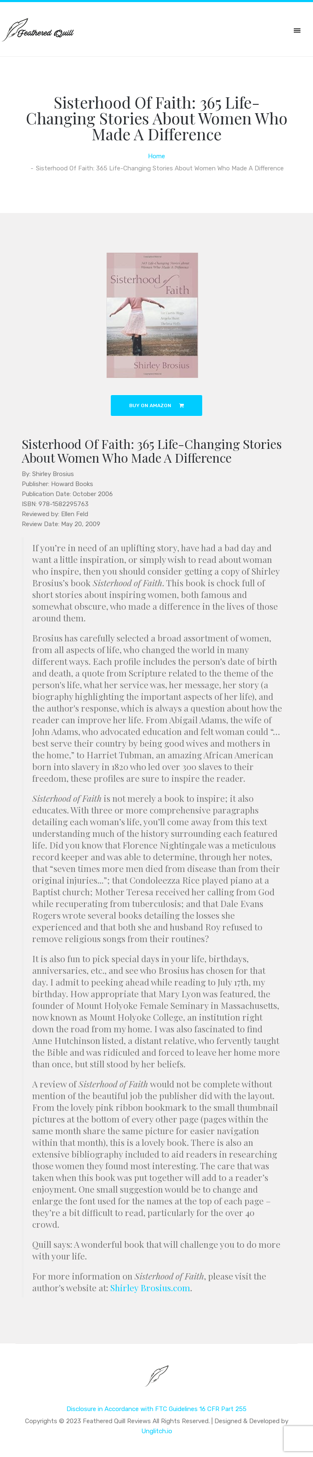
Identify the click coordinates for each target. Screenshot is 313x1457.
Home (156, 156)
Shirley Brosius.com (150, 1287)
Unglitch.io (156, 1431)
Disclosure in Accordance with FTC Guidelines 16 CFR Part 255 (156, 1409)
